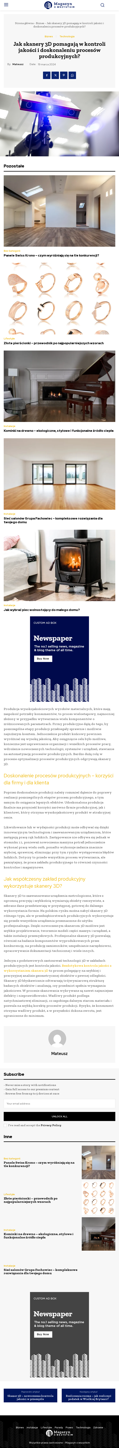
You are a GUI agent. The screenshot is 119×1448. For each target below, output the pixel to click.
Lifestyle (9, 338)
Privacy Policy (51, 1125)
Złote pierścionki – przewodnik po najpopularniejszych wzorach (54, 343)
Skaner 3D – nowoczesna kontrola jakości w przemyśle (30, 1397)
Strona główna (24, 23)
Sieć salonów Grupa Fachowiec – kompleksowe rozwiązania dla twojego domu (53, 520)
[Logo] (59, 5)
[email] (59, 1103)
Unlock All (59, 1116)
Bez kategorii (12, 251)
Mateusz (18, 64)
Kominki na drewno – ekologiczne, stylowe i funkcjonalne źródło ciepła (58, 431)
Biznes (40, 23)
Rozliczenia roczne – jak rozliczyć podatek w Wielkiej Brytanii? (88, 1397)
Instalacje (9, 426)
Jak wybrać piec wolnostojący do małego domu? (42, 610)
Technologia (67, 36)
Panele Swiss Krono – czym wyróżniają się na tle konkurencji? (51, 255)
